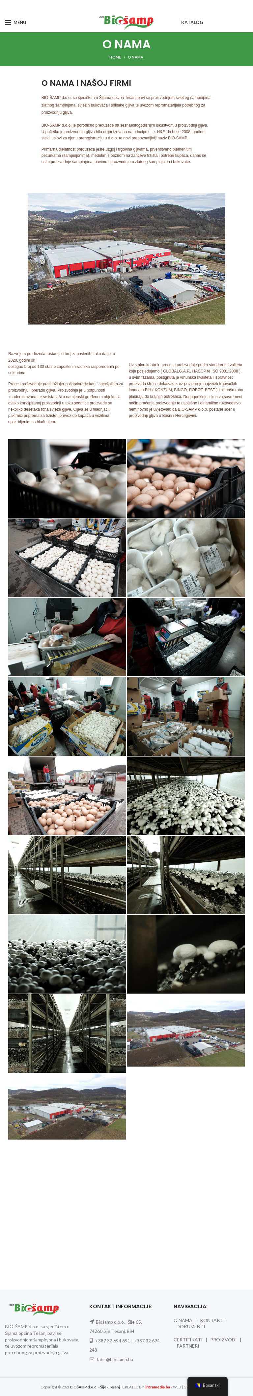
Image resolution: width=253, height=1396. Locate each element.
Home (115, 57)
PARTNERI (188, 1346)
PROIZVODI (223, 1339)
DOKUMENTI (191, 1326)
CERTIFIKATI (188, 1339)
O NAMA (183, 1320)
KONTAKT (211, 1320)
